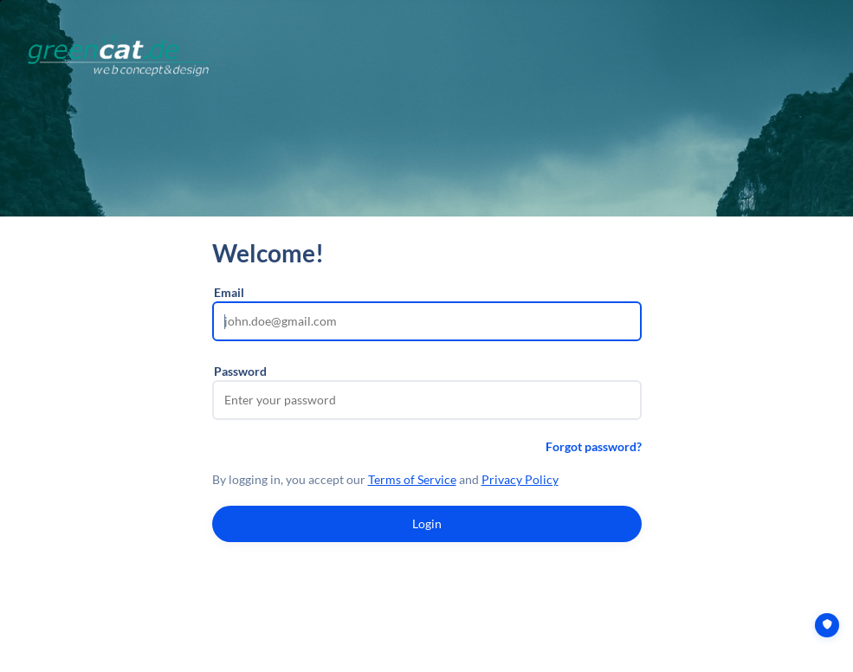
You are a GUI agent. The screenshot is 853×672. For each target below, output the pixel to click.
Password (240, 371)
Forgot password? (594, 446)
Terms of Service (412, 479)
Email (229, 292)
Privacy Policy (520, 479)
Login (427, 523)
